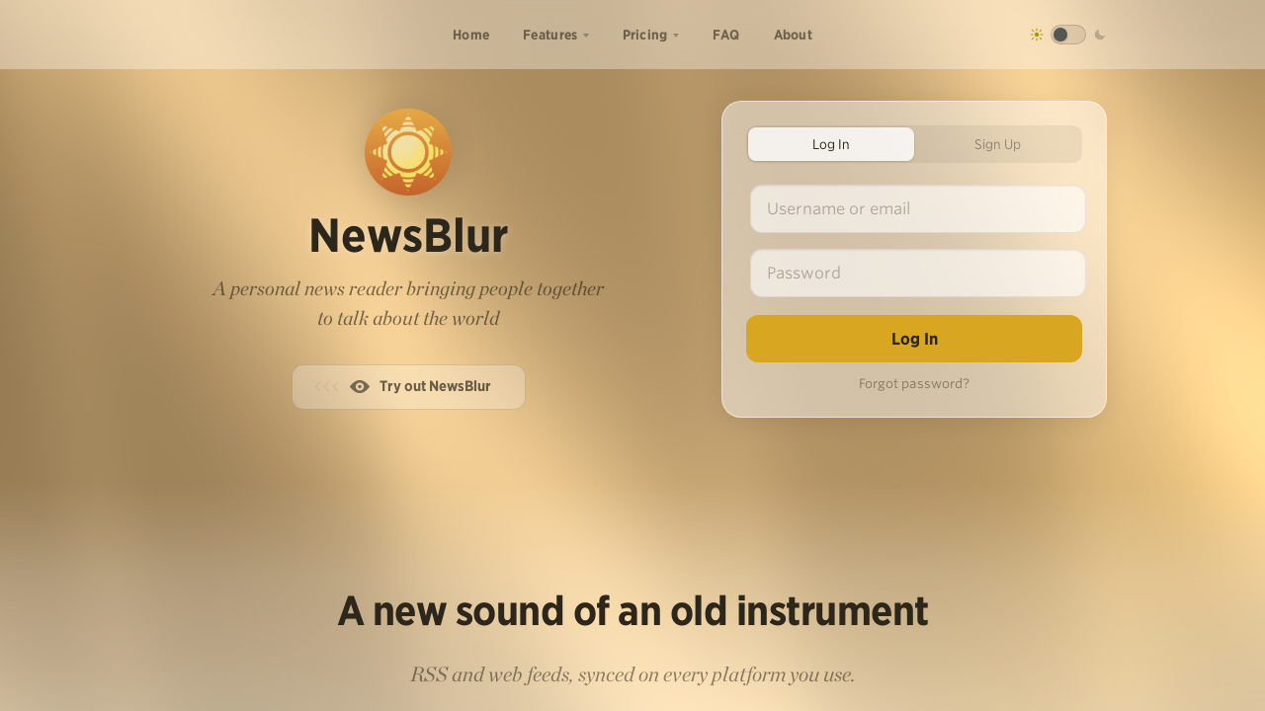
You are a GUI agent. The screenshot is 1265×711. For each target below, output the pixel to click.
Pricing (645, 34)
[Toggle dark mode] (1068, 34)
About (793, 34)
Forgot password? (914, 383)
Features (550, 34)
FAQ (726, 34)
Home (471, 34)
